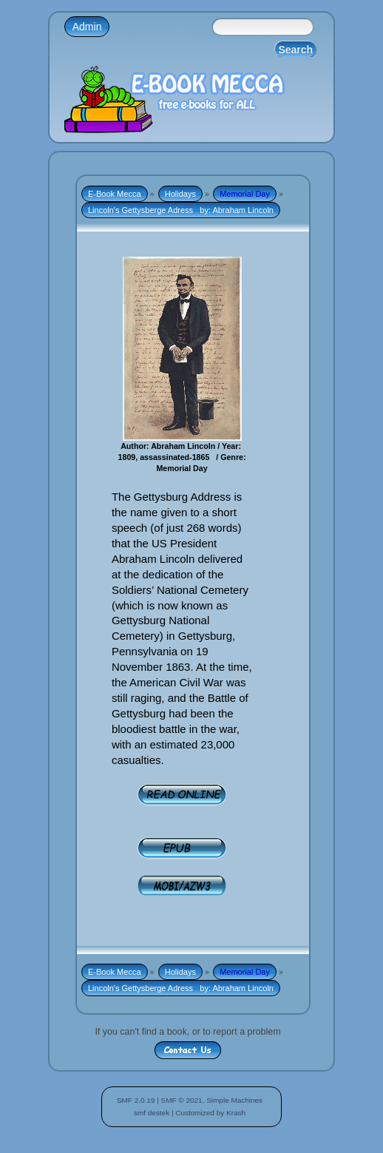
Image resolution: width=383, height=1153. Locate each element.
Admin (87, 27)
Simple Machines (234, 1100)
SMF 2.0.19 (136, 1100)
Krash (235, 1113)
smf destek (151, 1113)
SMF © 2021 (182, 1100)
